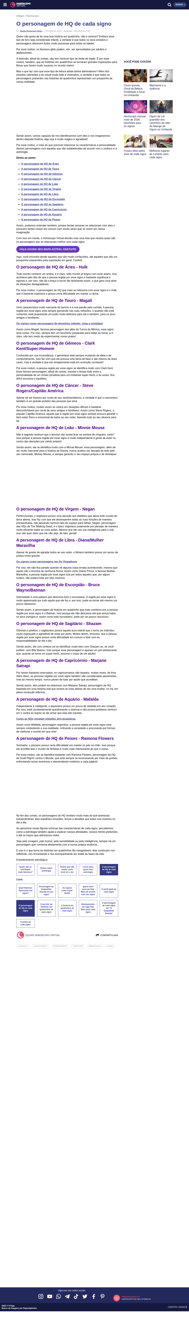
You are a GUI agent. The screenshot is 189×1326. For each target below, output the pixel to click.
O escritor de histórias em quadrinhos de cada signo (46, 908)
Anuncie (183, 1307)
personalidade (95, 946)
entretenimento (60, 946)
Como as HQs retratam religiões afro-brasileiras (46, 718)
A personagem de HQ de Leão (39, 184)
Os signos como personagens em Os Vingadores (46, 561)
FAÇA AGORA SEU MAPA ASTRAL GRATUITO (48, 249)
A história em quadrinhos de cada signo (67, 908)
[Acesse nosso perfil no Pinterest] (102, 1297)
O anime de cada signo (25, 923)
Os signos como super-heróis (67, 890)
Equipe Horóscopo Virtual (31, 31)
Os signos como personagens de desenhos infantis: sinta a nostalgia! (59, 323)
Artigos (20, 16)
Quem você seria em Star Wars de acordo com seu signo (88, 890)
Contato (173, 1307)
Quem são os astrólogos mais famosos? (25, 869)
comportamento (40, 946)
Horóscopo (32, 16)
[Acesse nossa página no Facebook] (93, 1297)
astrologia (23, 946)
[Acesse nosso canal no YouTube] (49, 1297)
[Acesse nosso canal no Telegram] (67, 1297)
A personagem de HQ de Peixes (40, 219)
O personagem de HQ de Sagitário (42, 204)
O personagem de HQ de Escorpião (43, 199)
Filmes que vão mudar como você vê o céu (67, 869)
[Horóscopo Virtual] (50, 4)
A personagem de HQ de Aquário (41, 214)
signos (110, 946)
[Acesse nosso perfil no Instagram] (41, 1297)
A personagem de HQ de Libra (39, 194)
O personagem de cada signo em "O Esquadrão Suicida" (109, 908)
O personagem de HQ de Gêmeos (42, 174)
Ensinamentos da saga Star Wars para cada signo (88, 908)
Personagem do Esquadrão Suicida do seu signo (46, 890)
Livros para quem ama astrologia (88, 869)
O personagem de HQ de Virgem (41, 189)
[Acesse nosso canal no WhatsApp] (58, 1297)
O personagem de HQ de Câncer (41, 179)
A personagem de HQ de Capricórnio (44, 209)
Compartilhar (106, 935)
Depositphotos (30, 1308)
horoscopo (78, 946)
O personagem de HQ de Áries (40, 163)
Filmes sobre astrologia (46, 869)
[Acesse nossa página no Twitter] (85, 1297)
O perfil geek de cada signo (109, 890)
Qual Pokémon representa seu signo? (25, 890)
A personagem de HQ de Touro (40, 169)
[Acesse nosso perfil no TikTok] (76, 1297)
